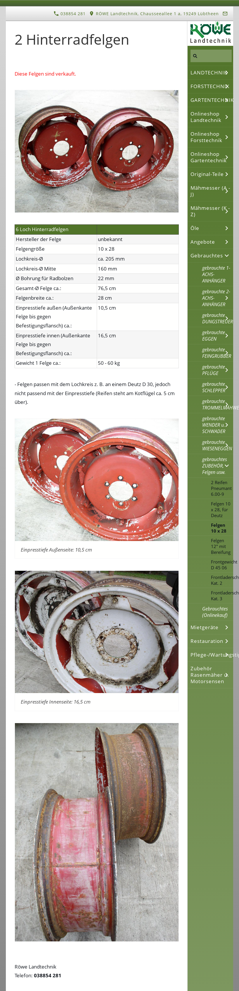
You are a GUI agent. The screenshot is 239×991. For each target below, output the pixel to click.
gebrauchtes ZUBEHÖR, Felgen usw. (214, 465)
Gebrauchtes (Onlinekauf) (215, 612)
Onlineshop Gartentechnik (208, 157)
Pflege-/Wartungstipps (211, 654)
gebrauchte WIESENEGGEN (217, 445)
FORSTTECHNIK (209, 86)
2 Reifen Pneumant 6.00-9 (221, 488)
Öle (194, 228)
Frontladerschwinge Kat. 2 (222, 580)
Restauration (206, 641)
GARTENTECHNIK (211, 100)
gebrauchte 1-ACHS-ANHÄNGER (216, 274)
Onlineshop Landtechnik (205, 116)
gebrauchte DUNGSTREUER (217, 318)
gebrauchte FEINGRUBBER (216, 352)
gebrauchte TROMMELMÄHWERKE (217, 404)
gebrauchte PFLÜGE (213, 370)
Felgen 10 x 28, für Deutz (221, 509)
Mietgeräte (204, 627)
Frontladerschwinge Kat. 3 (222, 595)
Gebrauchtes (206, 255)
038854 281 (70, 13)
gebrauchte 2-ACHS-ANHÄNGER (216, 298)
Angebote (202, 241)
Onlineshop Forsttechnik (206, 137)
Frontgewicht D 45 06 (222, 564)
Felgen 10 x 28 (218, 528)
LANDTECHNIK (208, 72)
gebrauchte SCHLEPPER (213, 387)
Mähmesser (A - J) (210, 191)
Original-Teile (207, 174)
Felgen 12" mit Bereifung (221, 546)
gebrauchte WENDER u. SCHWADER (213, 425)
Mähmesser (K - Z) (210, 211)
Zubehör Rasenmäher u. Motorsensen (209, 675)
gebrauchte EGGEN (213, 335)
